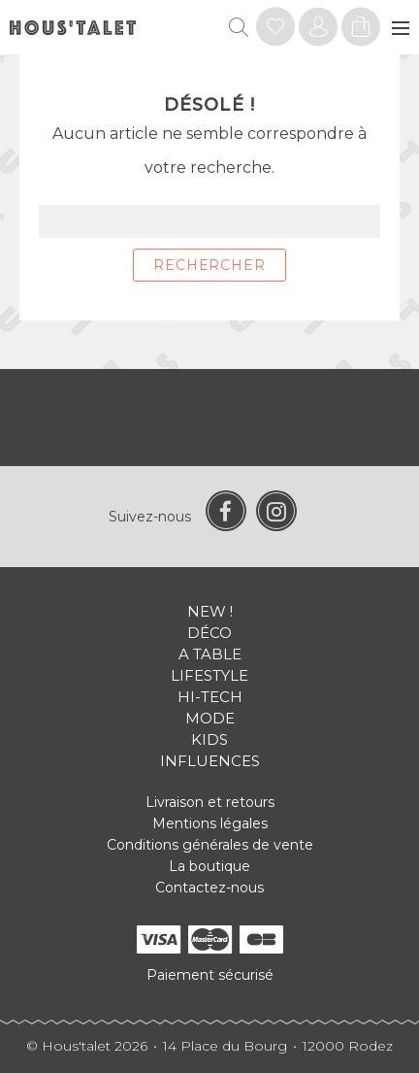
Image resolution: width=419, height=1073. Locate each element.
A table (210, 654)
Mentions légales (210, 823)
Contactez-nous (209, 887)
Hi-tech (209, 696)
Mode (210, 718)
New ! (210, 611)
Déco (209, 632)
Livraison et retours (209, 802)
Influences (210, 761)
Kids (209, 739)
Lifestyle (209, 675)
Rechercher (209, 265)
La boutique (209, 866)
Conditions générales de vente (210, 845)
